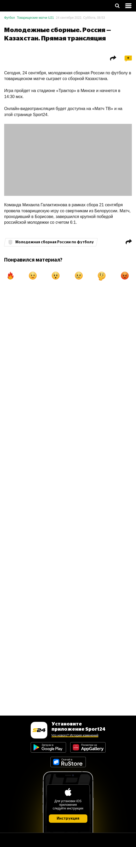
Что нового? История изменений (75, 735)
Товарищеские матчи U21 (35, 18)
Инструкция (68, 818)
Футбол (9, 18)
